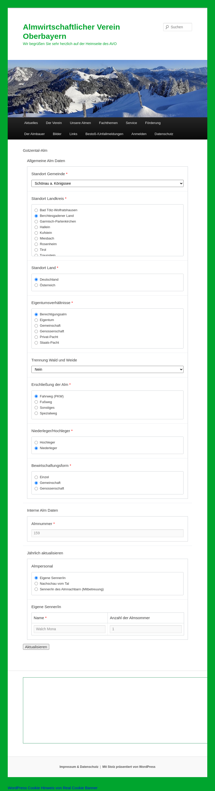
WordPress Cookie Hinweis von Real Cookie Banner (52, 788)
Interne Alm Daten (42, 510)
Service (131, 123)
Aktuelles (31, 123)
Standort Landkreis (49, 198)
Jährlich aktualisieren (45, 553)
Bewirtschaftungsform (51, 465)
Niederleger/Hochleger (52, 431)
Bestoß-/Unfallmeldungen (104, 134)
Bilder (57, 134)
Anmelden (139, 134)
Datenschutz (164, 134)
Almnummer (43, 523)
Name (40, 618)
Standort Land (44, 267)
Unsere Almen (80, 123)
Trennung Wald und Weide (54, 360)
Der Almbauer (34, 134)
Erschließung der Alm (51, 384)
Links (73, 134)
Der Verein (54, 123)
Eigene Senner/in (46, 607)
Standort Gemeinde (49, 174)
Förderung (153, 123)
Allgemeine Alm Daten (46, 160)
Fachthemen (108, 123)
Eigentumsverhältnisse (52, 302)
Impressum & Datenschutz (79, 767)
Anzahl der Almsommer (130, 618)
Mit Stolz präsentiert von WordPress (128, 767)
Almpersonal (42, 566)
